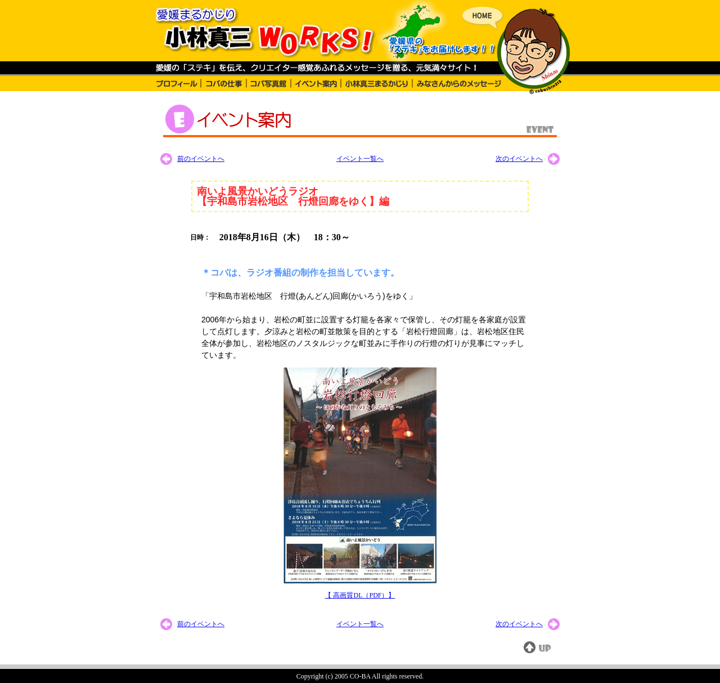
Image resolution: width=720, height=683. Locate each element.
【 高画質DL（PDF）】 (360, 595)
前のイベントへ (200, 159)
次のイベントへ (519, 159)
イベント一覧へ (360, 159)
